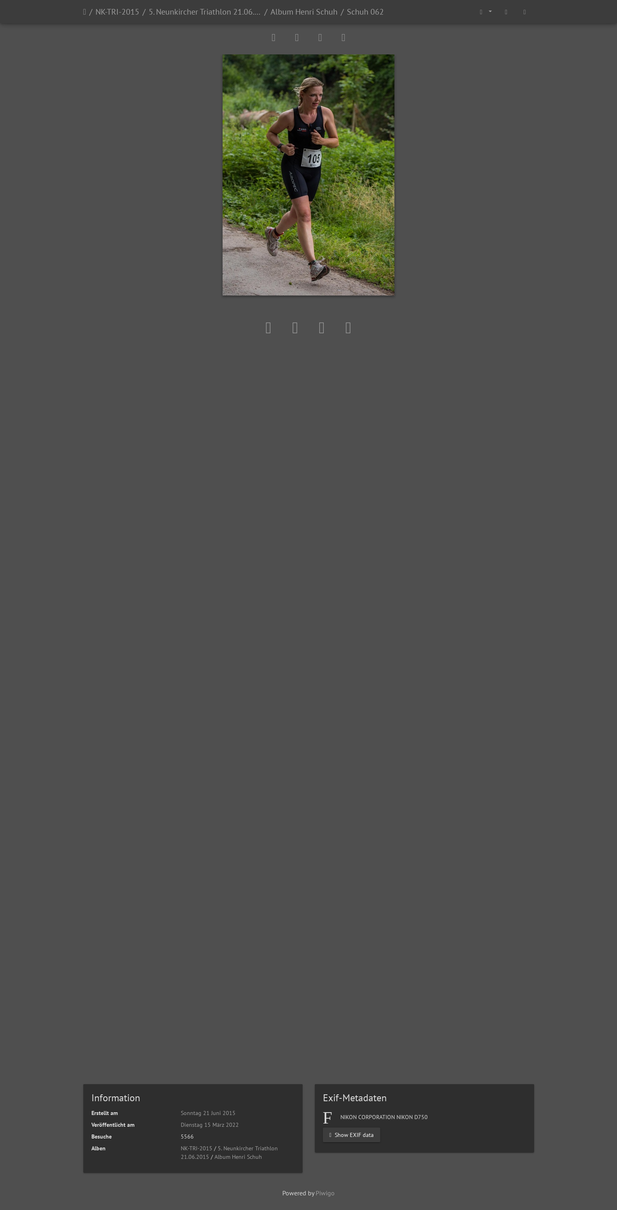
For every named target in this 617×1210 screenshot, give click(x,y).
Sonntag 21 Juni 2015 (208, 1113)
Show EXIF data (351, 1135)
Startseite (84, 12)
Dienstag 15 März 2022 (210, 1124)
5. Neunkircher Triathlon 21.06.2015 (205, 11)
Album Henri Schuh (304, 11)
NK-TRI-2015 (117, 11)
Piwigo (325, 1193)
